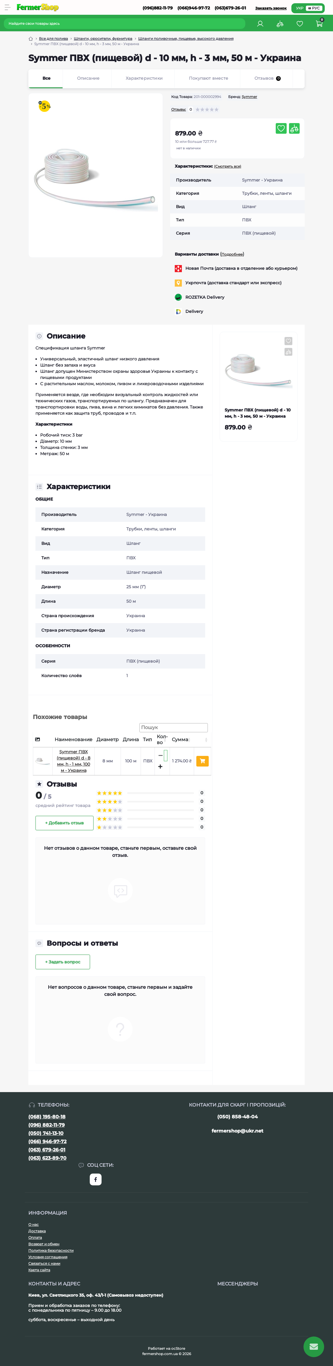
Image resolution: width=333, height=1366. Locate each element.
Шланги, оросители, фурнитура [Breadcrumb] (103, 38)
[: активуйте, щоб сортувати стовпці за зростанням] (202, 739)
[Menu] (8, 7)
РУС (314, 8)
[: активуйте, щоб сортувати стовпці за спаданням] (43, 739)
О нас (33, 1224)
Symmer (249, 96)
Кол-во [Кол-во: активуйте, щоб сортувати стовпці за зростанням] (162, 739)
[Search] (242, 23)
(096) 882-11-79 (46, 1125)
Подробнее (232, 254)
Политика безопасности (51, 1250)
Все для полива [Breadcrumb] (53, 38)
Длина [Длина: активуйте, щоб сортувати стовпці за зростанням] (131, 739)
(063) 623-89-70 (47, 1158)
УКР (299, 8)
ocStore (178, 1348)
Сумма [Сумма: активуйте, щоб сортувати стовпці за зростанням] (180, 739)
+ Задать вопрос (62, 962)
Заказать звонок (271, 8)
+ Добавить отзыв (64, 823)
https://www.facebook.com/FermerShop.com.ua (95, 1179)
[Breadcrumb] (30, 38)
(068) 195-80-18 (47, 1117)
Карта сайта (39, 1270)
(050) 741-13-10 (45, 1133)
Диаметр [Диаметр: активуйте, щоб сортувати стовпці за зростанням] (108, 739)
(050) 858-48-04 (237, 1117)
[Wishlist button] (281, 128)
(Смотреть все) (227, 166)
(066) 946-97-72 (47, 1141)
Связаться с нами (44, 1263)
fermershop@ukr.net (237, 1131)
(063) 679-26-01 (46, 1150)
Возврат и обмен (43, 1244)
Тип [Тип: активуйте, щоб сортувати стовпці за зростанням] (147, 739)
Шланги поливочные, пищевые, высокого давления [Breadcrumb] (186, 38)
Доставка (37, 1231)
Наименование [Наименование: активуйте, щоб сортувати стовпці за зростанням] (73, 739)
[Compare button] (294, 128)
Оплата (35, 1237)
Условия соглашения (47, 1257)
